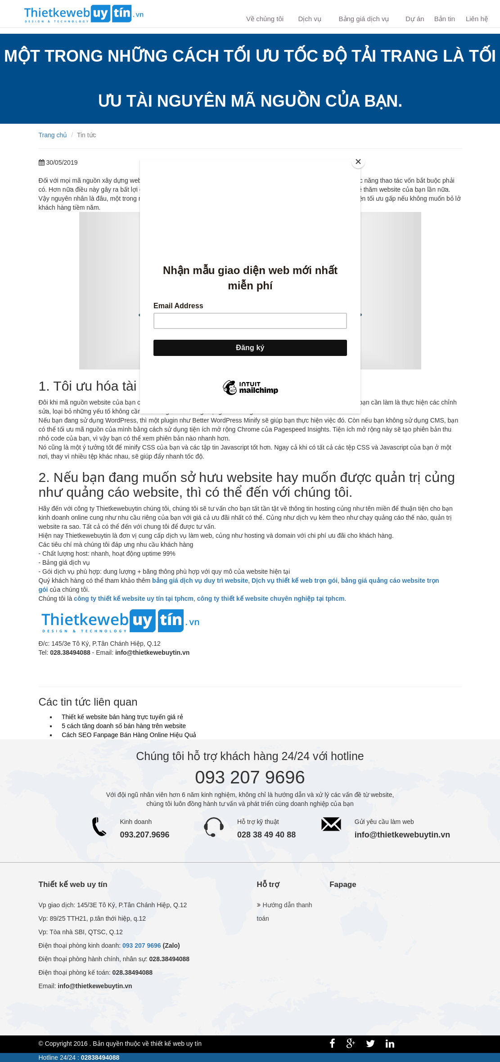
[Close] (358, 161)
